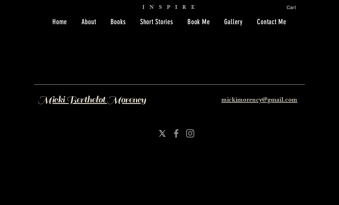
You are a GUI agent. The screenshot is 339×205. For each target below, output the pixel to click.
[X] (162, 133)
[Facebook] (176, 133)
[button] (296, 7)
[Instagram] (190, 133)
